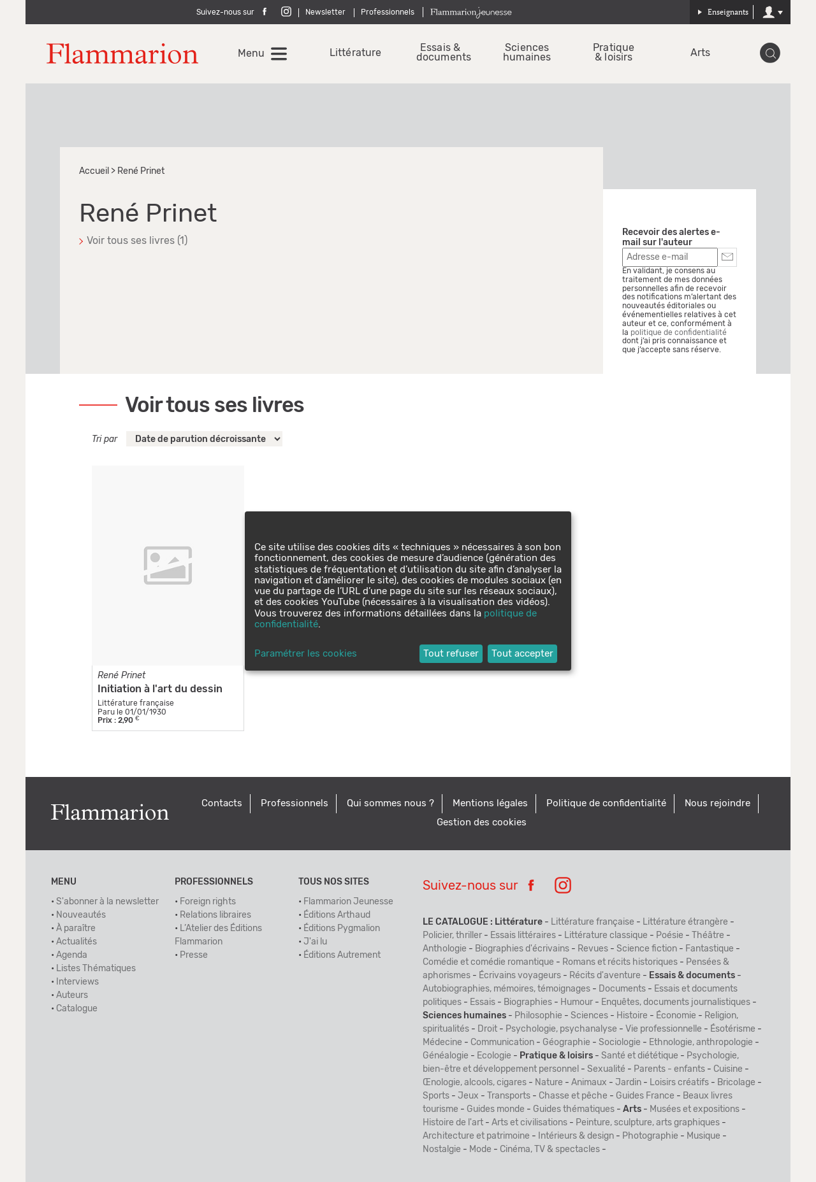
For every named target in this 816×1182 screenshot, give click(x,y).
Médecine (442, 1042)
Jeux (468, 1096)
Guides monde (496, 1109)
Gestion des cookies (482, 822)
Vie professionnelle (663, 1029)
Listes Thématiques (96, 968)
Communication (502, 1042)
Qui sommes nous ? (390, 803)
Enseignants (722, 12)
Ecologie (494, 1055)
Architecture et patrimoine (476, 1136)
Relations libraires (215, 915)
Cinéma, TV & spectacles (550, 1149)
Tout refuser (451, 654)
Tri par (104, 439)
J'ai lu (315, 941)
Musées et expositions (695, 1109)
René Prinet (121, 675)
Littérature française (592, 922)
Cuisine (728, 1069)
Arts (700, 53)
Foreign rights (208, 901)
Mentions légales (490, 803)
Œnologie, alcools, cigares (475, 1082)
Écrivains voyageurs (520, 975)
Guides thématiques (574, 1109)
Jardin (628, 1082)
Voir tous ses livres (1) (137, 241)
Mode (480, 1149)
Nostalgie (442, 1149)
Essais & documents (440, 52)
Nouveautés (81, 915)
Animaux (589, 1082)
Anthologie (445, 948)
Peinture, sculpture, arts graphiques (648, 1122)
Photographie (650, 1136)
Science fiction (646, 948)
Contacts (221, 803)
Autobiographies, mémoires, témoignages (506, 989)
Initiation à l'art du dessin (160, 689)
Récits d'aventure (605, 975)
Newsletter (325, 12)
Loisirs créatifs (679, 1082)
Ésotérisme (732, 1029)
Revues (593, 948)
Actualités (76, 941)
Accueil (94, 171)
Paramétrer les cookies (305, 654)
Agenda (71, 955)
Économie (676, 1015)
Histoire (632, 1015)
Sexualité (606, 1069)
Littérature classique (606, 935)
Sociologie (620, 1042)
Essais (482, 1002)
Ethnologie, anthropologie (701, 1042)
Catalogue (77, 1008)
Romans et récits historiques (620, 962)
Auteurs (72, 995)
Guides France (645, 1096)
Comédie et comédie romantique (488, 962)
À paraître (76, 928)
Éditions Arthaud (336, 915)
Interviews (77, 982)
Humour (576, 1002)
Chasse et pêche (573, 1096)
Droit (487, 1029)
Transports (508, 1096)
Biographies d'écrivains (522, 948)
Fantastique (709, 948)
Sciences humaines (527, 52)
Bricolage (736, 1082)
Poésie (669, 935)
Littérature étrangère (685, 922)
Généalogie (446, 1055)
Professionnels (387, 12)
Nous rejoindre (717, 803)
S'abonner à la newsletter (107, 901)
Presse (194, 955)
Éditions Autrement (342, 955)
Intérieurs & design (576, 1136)
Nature (549, 1082)
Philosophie (538, 1015)
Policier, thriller (452, 935)
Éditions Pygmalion (341, 928)
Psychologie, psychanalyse (561, 1029)
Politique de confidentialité (606, 803)
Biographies (528, 1002)
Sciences (589, 1015)
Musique (703, 1136)
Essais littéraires (523, 935)
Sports (436, 1096)
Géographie (566, 1042)
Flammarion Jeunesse (348, 901)
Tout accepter (522, 654)
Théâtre (708, 935)
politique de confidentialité (678, 332)
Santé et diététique (639, 1055)
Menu (251, 53)
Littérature (353, 53)
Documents (622, 989)
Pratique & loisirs (613, 52)
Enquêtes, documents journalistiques (675, 1002)
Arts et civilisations (529, 1122)
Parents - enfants (669, 1069)
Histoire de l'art (453, 1122)
